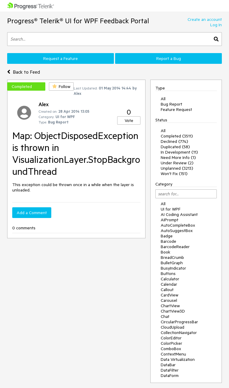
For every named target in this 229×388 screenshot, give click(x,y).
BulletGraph (172, 262)
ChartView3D (173, 311)
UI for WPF (170, 209)
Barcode (168, 241)
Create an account (205, 19)
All (163, 98)
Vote (129, 120)
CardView (169, 295)
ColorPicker (171, 343)
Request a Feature (60, 58)
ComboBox (171, 348)
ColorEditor (171, 338)
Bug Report (171, 104)
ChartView (170, 305)
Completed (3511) (177, 136)
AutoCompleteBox (178, 225)
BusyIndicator (173, 268)
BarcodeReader (175, 246)
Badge (167, 236)
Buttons (168, 273)
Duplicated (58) (175, 146)
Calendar (169, 284)
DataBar (168, 364)
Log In (216, 24)
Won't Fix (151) (174, 173)
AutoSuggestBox (177, 230)
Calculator (170, 279)
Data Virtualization (178, 359)
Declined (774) (174, 141)
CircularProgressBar (179, 321)
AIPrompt (169, 219)
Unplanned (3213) (177, 168)
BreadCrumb (172, 257)
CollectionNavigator (179, 332)
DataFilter (170, 370)
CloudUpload (172, 327)
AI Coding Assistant (179, 214)
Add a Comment (32, 212)
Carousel (169, 300)
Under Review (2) (177, 163)
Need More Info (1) (178, 157)
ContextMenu (173, 354)
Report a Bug (168, 58)
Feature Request (176, 109)
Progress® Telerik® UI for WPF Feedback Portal (78, 20)
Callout (167, 289)
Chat (165, 316)
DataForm (170, 375)
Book (165, 252)
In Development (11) (179, 152)
